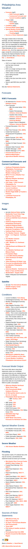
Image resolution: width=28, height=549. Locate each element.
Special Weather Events (13, 29)
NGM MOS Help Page (12, 414)
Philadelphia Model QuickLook (15, 397)
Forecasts (9, 12)
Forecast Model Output (13, 27)
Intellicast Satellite (11, 288)
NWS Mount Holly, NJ (12, 519)
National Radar (15, 212)
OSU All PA (19, 334)
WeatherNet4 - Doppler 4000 (14, 272)
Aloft (20, 398)
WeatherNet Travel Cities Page (15, 214)
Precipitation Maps (11, 254)
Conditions (9, 25)
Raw (22, 354)
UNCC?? (21, 472)
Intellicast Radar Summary (14, 231)
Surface (15, 398)
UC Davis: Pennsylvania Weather (16, 522)
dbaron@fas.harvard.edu (13, 546)
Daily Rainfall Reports (12, 345)
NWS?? (8, 467)
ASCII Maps (14, 339)
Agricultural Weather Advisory (15, 156)
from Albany (21, 298)
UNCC (15, 480)
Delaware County (11, 103)
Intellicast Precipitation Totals (15, 229)
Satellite (11, 23)
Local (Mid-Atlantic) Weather (14, 255)
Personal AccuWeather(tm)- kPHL (16, 263)
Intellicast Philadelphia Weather (15, 167)
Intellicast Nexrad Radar (13, 216)
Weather (9, 543)
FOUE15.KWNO (10, 415)
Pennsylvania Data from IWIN (15, 532)
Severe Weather (14, 31)
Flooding (12, 33)
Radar (11, 22)
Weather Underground (12, 173)
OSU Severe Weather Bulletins (15, 446)
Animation (17, 223)
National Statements (13, 87)
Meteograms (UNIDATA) (13, 354)
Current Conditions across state (16, 356)
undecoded (9, 337)
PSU (23, 126)
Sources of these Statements (15, 35)
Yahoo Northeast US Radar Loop (16, 261)
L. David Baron (9, 57)
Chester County (21, 101)
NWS (10, 109)
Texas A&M (9, 526)
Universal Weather (21, 113)
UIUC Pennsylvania (12, 520)
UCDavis (12, 113)
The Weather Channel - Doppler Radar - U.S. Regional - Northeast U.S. (16, 235)
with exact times (18, 337)
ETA (10, 400)
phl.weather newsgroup (13, 190)
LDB (3, 546)
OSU (24, 107)
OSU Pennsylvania (11, 524)
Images (8, 20)
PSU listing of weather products (15, 528)
